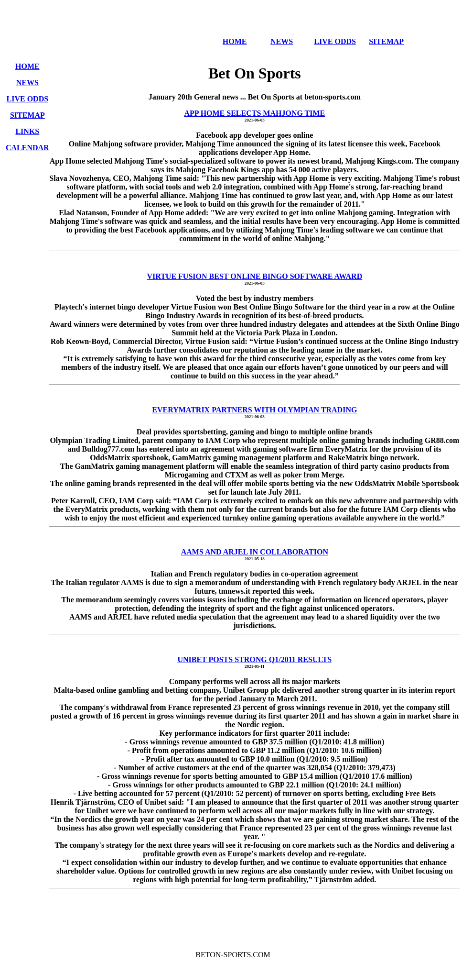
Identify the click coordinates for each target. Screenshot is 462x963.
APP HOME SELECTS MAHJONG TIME (254, 113)
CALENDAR (27, 148)
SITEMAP (386, 41)
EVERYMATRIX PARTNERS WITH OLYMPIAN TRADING (254, 410)
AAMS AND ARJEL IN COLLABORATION (254, 552)
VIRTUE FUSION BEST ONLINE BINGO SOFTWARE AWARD (254, 276)
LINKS (27, 131)
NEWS (281, 41)
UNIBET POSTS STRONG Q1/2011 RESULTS (254, 659)
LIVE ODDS (335, 41)
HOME (235, 41)
